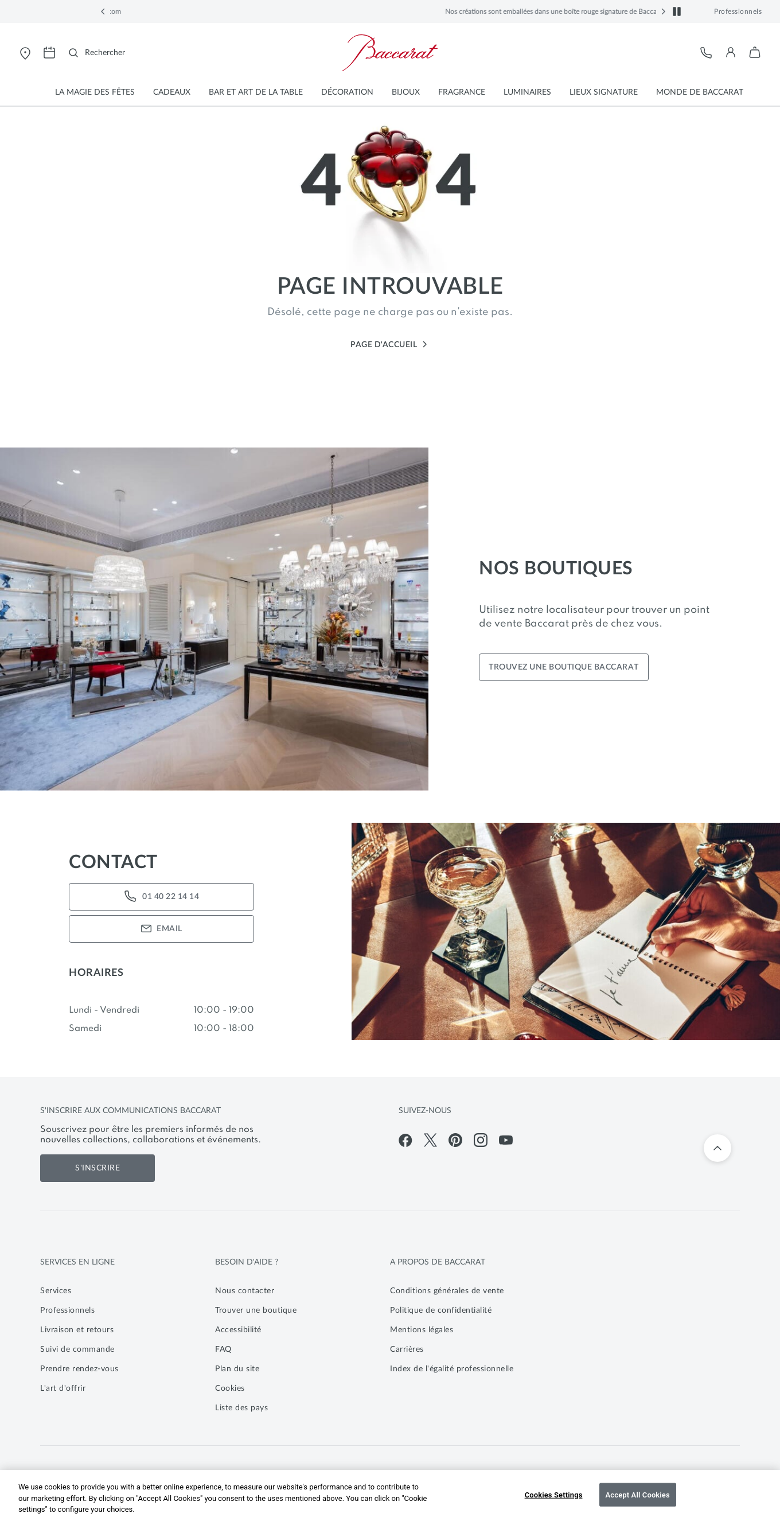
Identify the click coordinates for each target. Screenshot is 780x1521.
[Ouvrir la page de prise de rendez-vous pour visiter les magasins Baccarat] (49, 53)
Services (55, 1291)
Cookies (230, 1388)
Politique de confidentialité (441, 1310)
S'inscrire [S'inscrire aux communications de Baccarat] (97, 1168)
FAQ (223, 1349)
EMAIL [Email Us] (161, 929)
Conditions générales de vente (447, 1291)
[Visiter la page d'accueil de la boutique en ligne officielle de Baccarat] (390, 53)
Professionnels (738, 11)
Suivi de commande (77, 1349)
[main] (390, 573)
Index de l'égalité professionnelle (451, 1369)
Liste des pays (241, 1408)
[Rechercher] (97, 52)
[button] (103, 11)
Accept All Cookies (638, 1494)
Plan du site (237, 1369)
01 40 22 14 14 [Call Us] (161, 897)
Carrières (407, 1349)
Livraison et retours (77, 1330)
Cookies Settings (554, 1494)
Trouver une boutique (256, 1310)
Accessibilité (238, 1330)
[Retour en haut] (717, 1148)
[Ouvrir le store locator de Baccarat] (25, 53)
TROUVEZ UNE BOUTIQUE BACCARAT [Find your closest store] (564, 667)
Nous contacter (244, 1291)
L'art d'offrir (62, 1388)
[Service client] (706, 53)
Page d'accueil (390, 345)
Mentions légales (421, 1330)
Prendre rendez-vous (79, 1369)
